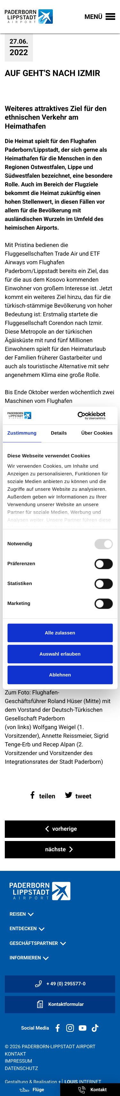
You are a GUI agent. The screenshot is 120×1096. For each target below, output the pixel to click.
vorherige (60, 829)
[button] (42, 796)
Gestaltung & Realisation (53, 1082)
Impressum (18, 1061)
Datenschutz (21, 1068)
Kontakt (15, 1054)
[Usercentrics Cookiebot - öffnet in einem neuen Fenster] (85, 416)
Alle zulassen (60, 632)
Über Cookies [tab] (97, 433)
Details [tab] (59, 433)
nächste (60, 850)
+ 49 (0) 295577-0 (60, 984)
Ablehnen (60, 674)
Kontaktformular (60, 1004)
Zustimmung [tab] (21, 433)
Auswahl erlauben (59, 654)
